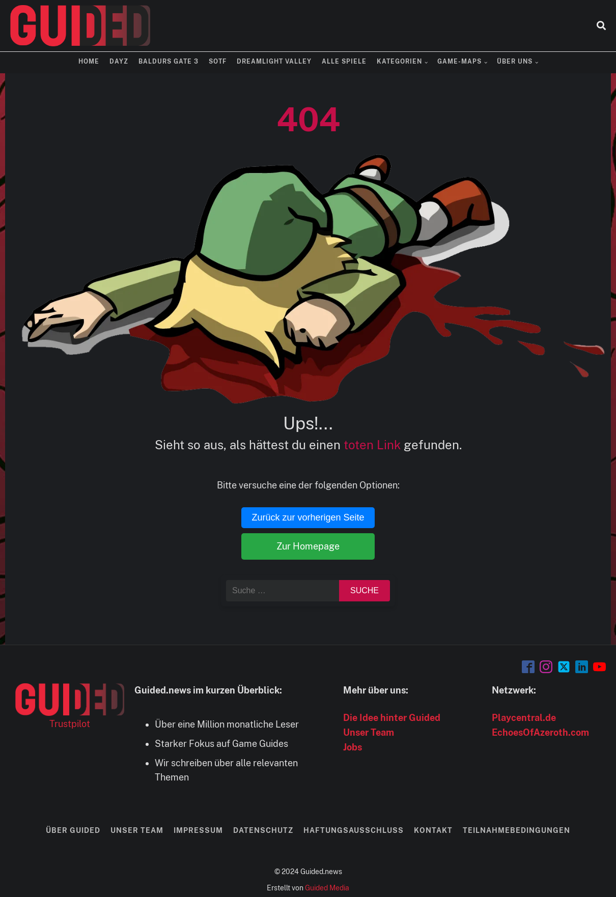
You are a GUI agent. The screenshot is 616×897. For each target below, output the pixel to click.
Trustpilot (69, 723)
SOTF (218, 61)
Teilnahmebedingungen (516, 830)
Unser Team (368, 732)
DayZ (118, 61)
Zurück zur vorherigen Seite (307, 517)
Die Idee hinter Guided (391, 717)
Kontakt (433, 830)
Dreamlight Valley (274, 61)
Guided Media (327, 888)
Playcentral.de (524, 717)
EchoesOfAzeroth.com (540, 732)
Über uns (515, 61)
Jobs (352, 747)
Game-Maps (459, 61)
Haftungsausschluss (353, 830)
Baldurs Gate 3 (168, 61)
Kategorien (399, 61)
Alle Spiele (344, 61)
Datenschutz (263, 830)
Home (88, 61)
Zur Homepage (308, 546)
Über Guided (73, 830)
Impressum (198, 830)
